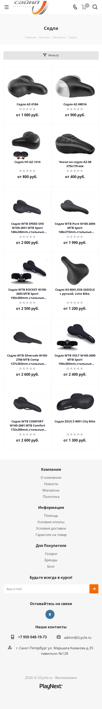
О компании (51, 477)
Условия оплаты (51, 522)
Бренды (51, 560)
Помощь (51, 515)
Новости (51, 483)
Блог (51, 566)
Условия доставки (51, 528)
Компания (51, 469)
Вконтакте (50, 614)
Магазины (51, 490)
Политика (51, 496)
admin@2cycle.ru (77, 637)
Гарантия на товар (51, 534)
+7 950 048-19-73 (32, 636)
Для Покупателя (51, 545)
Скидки (51, 553)
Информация (51, 507)
